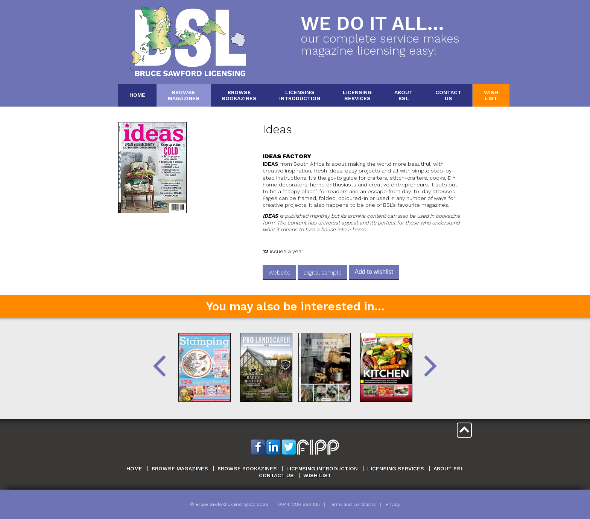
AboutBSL (403, 95)
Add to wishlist (373, 272)
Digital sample (322, 272)
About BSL (448, 469)
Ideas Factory (287, 156)
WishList (491, 95)
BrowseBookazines (239, 95)
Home (137, 95)
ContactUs (448, 95)
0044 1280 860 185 (298, 504)
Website (279, 272)
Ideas (277, 129)
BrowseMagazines (183, 95)
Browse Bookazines (247, 469)
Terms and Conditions (353, 504)
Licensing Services (395, 469)
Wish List (317, 475)
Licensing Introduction (322, 469)
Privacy (393, 504)
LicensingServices (357, 95)
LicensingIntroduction (299, 95)
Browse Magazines (180, 469)
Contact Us (276, 475)
